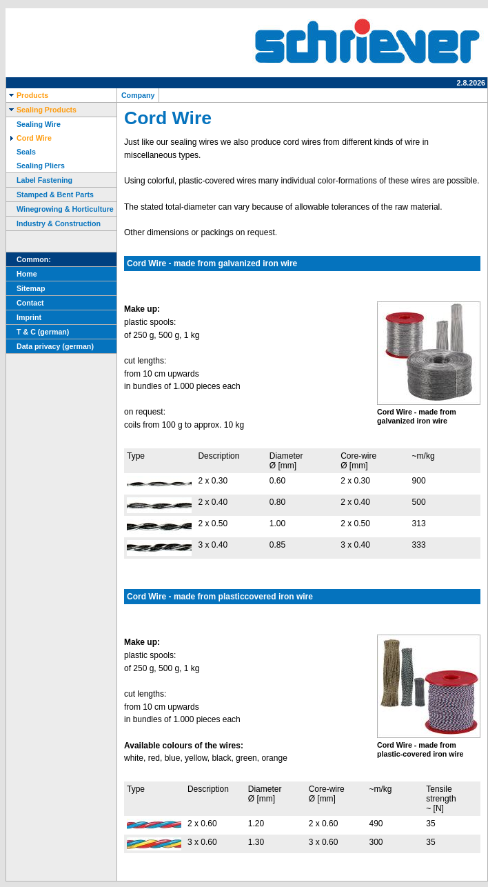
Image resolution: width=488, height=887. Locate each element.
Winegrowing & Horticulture (60, 209)
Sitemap (25, 288)
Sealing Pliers (35, 165)
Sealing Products (41, 110)
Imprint (23, 317)
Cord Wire (29, 138)
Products (27, 95)
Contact (25, 303)
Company (138, 95)
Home (21, 274)
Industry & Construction (53, 223)
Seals (21, 152)
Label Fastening (39, 180)
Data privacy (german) (50, 346)
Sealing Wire (33, 124)
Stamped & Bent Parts (50, 194)
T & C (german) (37, 332)
